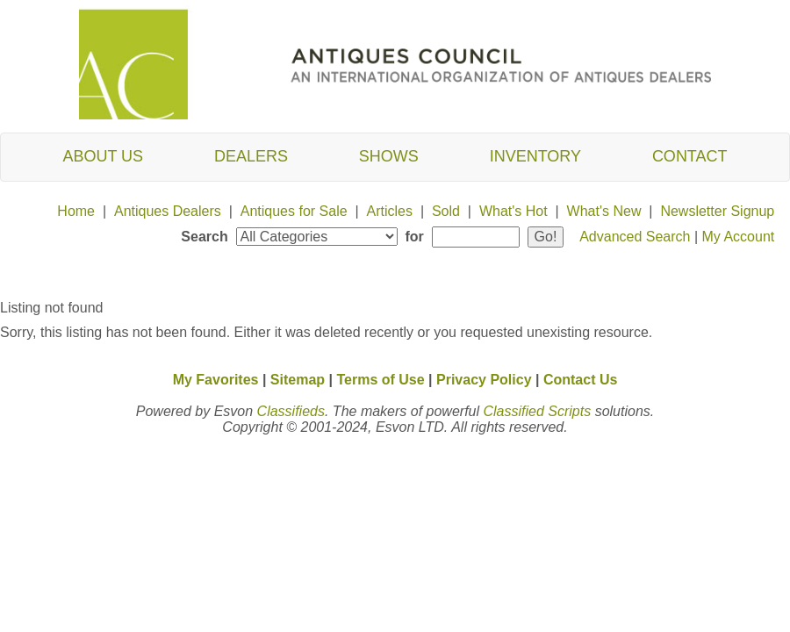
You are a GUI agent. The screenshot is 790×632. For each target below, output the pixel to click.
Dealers (251, 156)
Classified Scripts (537, 411)
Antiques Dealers (167, 211)
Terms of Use (380, 379)
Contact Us (580, 379)
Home (76, 211)
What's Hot (513, 211)
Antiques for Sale (294, 211)
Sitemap (297, 379)
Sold (446, 211)
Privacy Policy (484, 379)
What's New (604, 211)
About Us (102, 156)
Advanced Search (634, 236)
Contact (690, 156)
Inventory (535, 156)
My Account (738, 236)
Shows (389, 156)
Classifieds (291, 411)
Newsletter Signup (717, 211)
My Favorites (216, 379)
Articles (390, 211)
